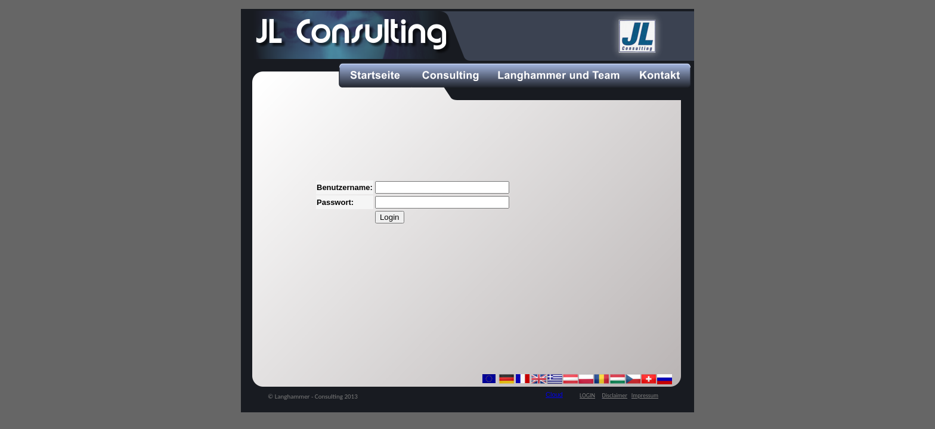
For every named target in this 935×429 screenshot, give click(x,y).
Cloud (554, 394)
